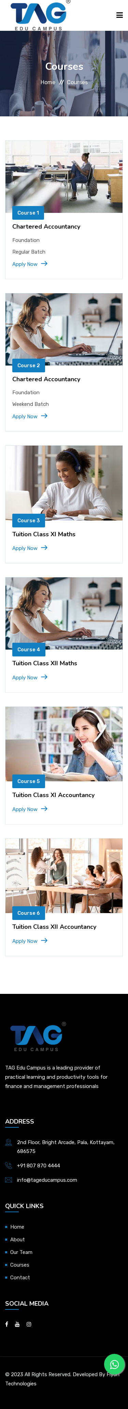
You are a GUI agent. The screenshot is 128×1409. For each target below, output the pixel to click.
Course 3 (28, 520)
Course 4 (28, 649)
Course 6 (28, 913)
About (17, 1240)
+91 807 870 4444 (38, 1166)
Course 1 (28, 213)
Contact (20, 1277)
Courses (19, 1265)
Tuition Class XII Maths (44, 663)
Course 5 (28, 781)
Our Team (21, 1252)
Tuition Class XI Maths (43, 534)
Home (48, 82)
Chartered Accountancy (46, 226)
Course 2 (28, 365)
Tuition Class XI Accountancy (53, 795)
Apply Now (29, 264)
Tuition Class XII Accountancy (54, 927)
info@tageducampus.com (47, 1180)
